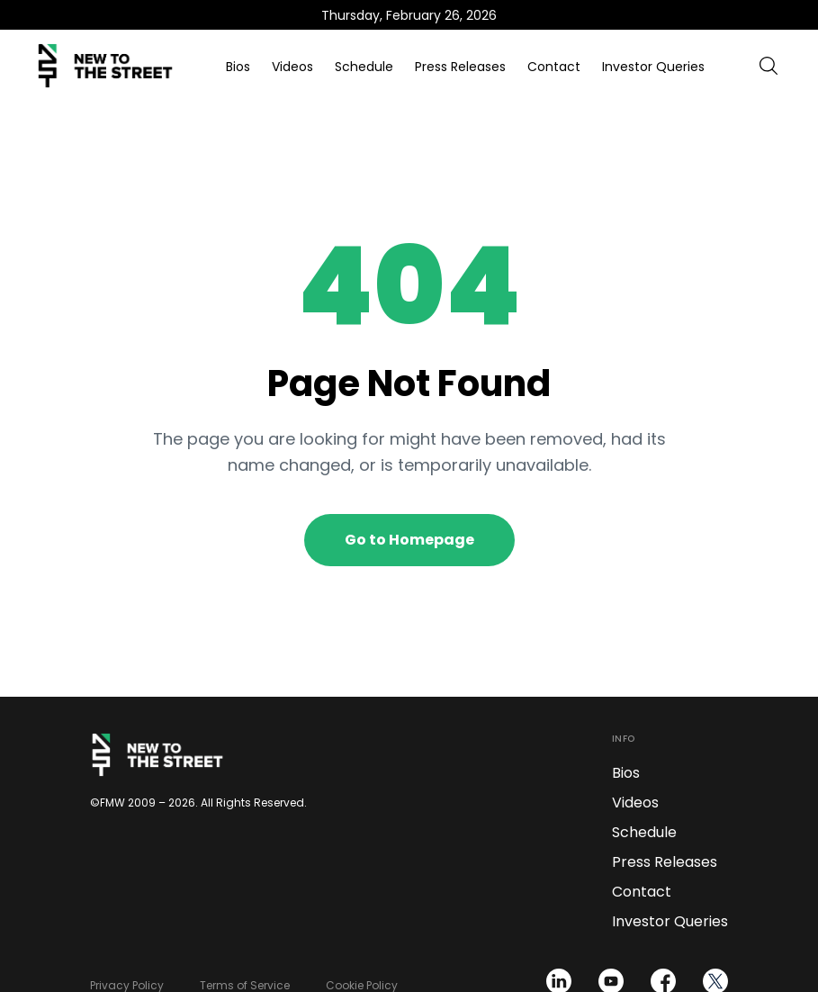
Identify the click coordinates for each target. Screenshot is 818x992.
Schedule (364, 67)
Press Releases (460, 67)
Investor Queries (653, 67)
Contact (553, 67)
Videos (292, 67)
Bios (238, 67)
